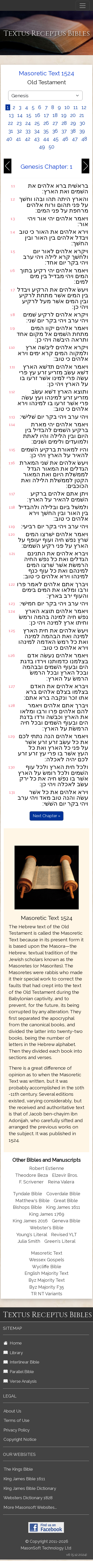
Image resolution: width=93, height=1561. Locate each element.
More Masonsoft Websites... (30, 1507)
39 (82, 131)
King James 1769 (46, 1214)
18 (55, 115)
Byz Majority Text (47, 1280)
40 (9, 139)
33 (28, 131)
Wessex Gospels (46, 1259)
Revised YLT (64, 1234)
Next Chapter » (46, 816)
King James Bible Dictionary (29, 1488)
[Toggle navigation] (83, 6)
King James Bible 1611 (24, 1478)
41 (18, 139)
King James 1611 (63, 1207)
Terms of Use (16, 1420)
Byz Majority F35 (46, 1287)
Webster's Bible (46, 1227)
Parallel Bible (18, 1371)
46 (65, 139)
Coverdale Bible (63, 1193)
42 (27, 139)
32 (19, 131)
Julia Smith (29, 1241)
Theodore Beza (31, 1175)
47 (75, 139)
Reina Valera (61, 1181)
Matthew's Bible (32, 1200)
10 (67, 107)
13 (11, 115)
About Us (12, 1411)
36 (55, 131)
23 (19, 123)
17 (46, 115)
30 (82, 123)
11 (75, 107)
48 (84, 139)
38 (73, 131)
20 (73, 115)
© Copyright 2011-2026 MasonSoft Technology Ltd (46, 1544)
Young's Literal (32, 1234)
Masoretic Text (46, 1253)
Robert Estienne (46, 1168)
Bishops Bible (27, 1207)
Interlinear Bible (21, 1362)
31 (10, 131)
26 (46, 123)
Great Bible (66, 1200)
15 (28, 115)
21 (81, 115)
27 (55, 123)
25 (37, 123)
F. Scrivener (31, 1181)
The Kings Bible (18, 1469)
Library (13, 1352)
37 (64, 131)
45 (56, 139)
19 (64, 115)
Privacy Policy (16, 1430)
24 (28, 123)
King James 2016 (30, 1220)
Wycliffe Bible (46, 1266)
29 (73, 123)
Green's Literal (59, 1241)
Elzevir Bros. (65, 1175)
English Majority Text (46, 1273)
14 (20, 115)
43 (37, 139)
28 (64, 123)
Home (12, 1343)
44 (46, 139)
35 (46, 131)
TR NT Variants (46, 1293)
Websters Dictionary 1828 (28, 1497)
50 (51, 147)
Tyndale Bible (27, 1193)
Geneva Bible (66, 1220)
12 (84, 107)
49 (42, 147)
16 (37, 115)
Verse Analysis (20, 1381)
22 (10, 123)
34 (37, 131)
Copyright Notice (19, 1439)
